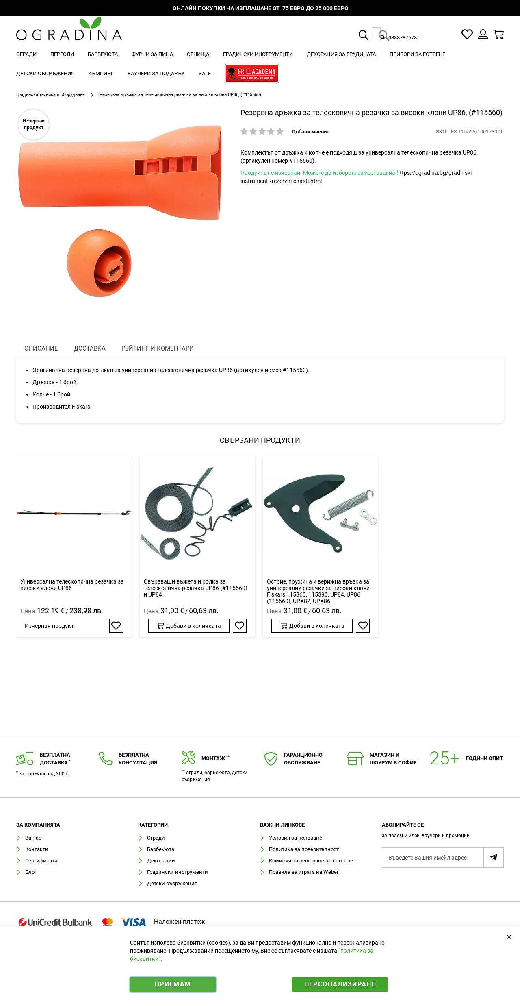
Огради (156, 838)
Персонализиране (340, 984)
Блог (31, 872)
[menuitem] (26, 54)
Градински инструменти (177, 872)
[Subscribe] (493, 857)
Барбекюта (160, 849)
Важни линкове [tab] (282, 825)
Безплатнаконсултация (138, 759)
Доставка (90, 348)
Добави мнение (310, 131)
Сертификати (41, 861)
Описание (41, 348)
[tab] (443, 832)
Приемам (173, 984)
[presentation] (41, 349)
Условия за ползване (295, 838)
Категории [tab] (153, 825)
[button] (116, 626)
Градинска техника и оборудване (50, 94)
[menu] (260, 65)
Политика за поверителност (304, 849)
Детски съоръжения (172, 883)
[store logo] (69, 34)
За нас (33, 838)
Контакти (36, 849)
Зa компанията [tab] (38, 825)
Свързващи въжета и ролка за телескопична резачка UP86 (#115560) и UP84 (195, 588)
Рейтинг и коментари (157, 348)
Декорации (161, 861)
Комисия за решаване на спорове (311, 861)
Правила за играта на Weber (303, 872)
